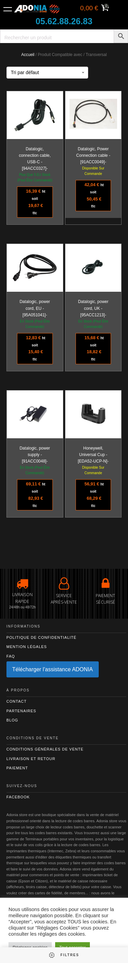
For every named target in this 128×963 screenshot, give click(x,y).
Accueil (27, 54)
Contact (16, 701)
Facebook (18, 797)
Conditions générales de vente (44, 749)
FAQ (10, 656)
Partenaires (21, 711)
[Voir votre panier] (94, 8)
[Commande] (47, 73)
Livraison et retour (30, 759)
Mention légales (26, 647)
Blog (12, 720)
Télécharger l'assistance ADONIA (52, 669)
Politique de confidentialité (41, 637)
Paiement (17, 768)
